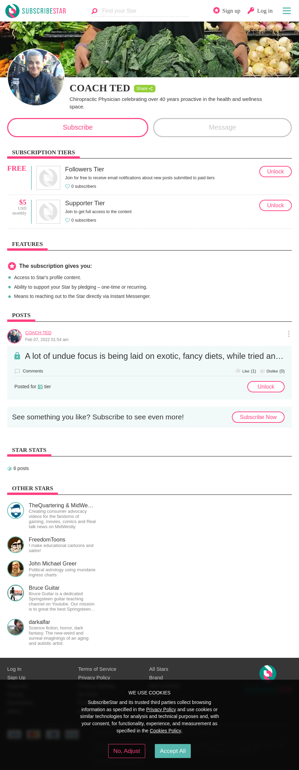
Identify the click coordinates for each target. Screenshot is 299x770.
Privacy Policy (94, 677)
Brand (156, 677)
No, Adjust (126, 750)
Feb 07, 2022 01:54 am (46, 339)
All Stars (159, 669)
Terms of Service (97, 669)
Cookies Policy (165, 730)
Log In (14, 669)
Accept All (173, 750)
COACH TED (38, 332)
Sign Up (16, 677)
